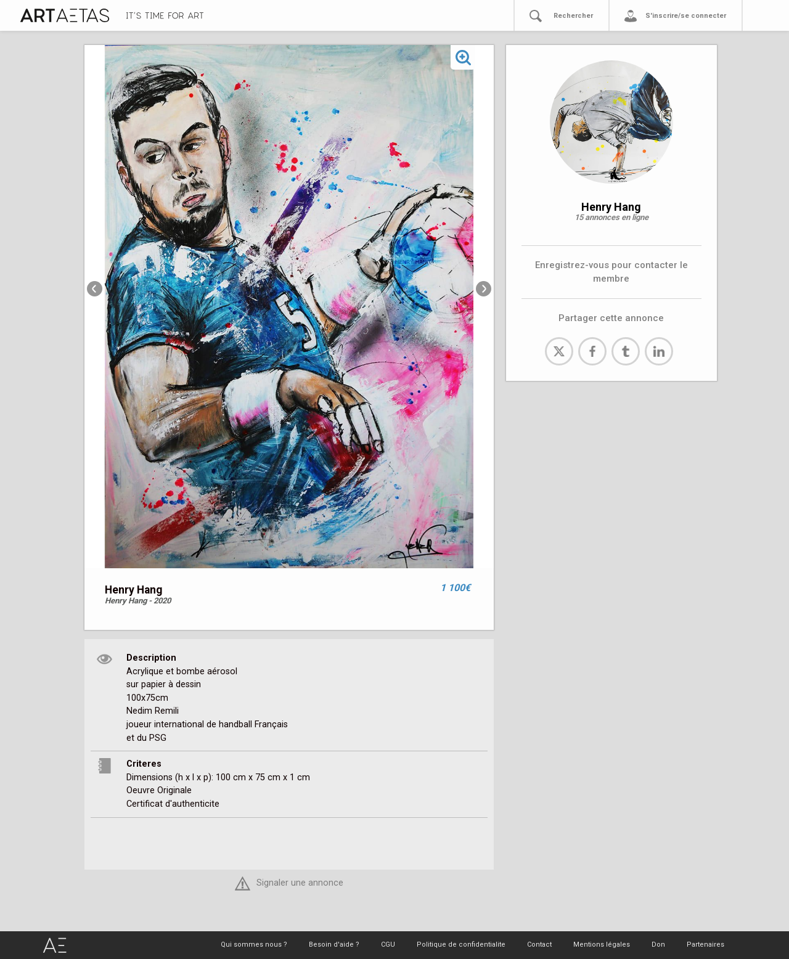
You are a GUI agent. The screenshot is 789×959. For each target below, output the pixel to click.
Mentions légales (601, 945)
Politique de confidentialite (461, 945)
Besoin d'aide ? (334, 945)
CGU (388, 945)
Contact (539, 945)
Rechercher (573, 16)
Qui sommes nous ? (254, 945)
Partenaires (705, 945)
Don (658, 945)
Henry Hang (611, 206)
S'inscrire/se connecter (685, 16)
